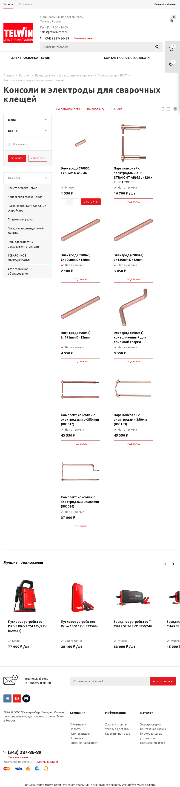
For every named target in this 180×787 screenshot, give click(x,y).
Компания (77, 712)
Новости (75, 729)
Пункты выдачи (80, 733)
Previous (165, 564)
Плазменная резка (152, 742)
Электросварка (150, 724)
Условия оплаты (116, 724)
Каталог (146, 712)
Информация (115, 712)
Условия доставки (117, 729)
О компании (78, 724)
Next (173, 564)
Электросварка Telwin (30, 57)
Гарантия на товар (117, 733)
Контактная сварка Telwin (127, 57)
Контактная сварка (153, 729)
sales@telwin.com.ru (54, 32)
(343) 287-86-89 (57, 38)
